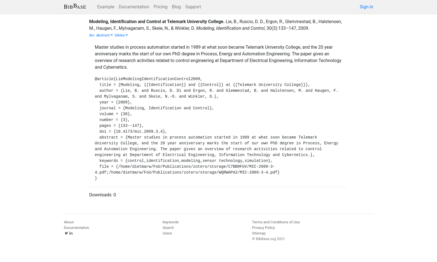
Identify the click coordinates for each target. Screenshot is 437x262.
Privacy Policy (263, 228)
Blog (176, 6)
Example (105, 6)
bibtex (121, 35)
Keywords (170, 222)
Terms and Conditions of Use (276, 222)
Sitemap (259, 233)
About (69, 222)
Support (193, 6)
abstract (104, 35)
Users (167, 233)
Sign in (366, 6)
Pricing (160, 6)
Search (168, 228)
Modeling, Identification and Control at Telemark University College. (157, 21)
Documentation (134, 6)
